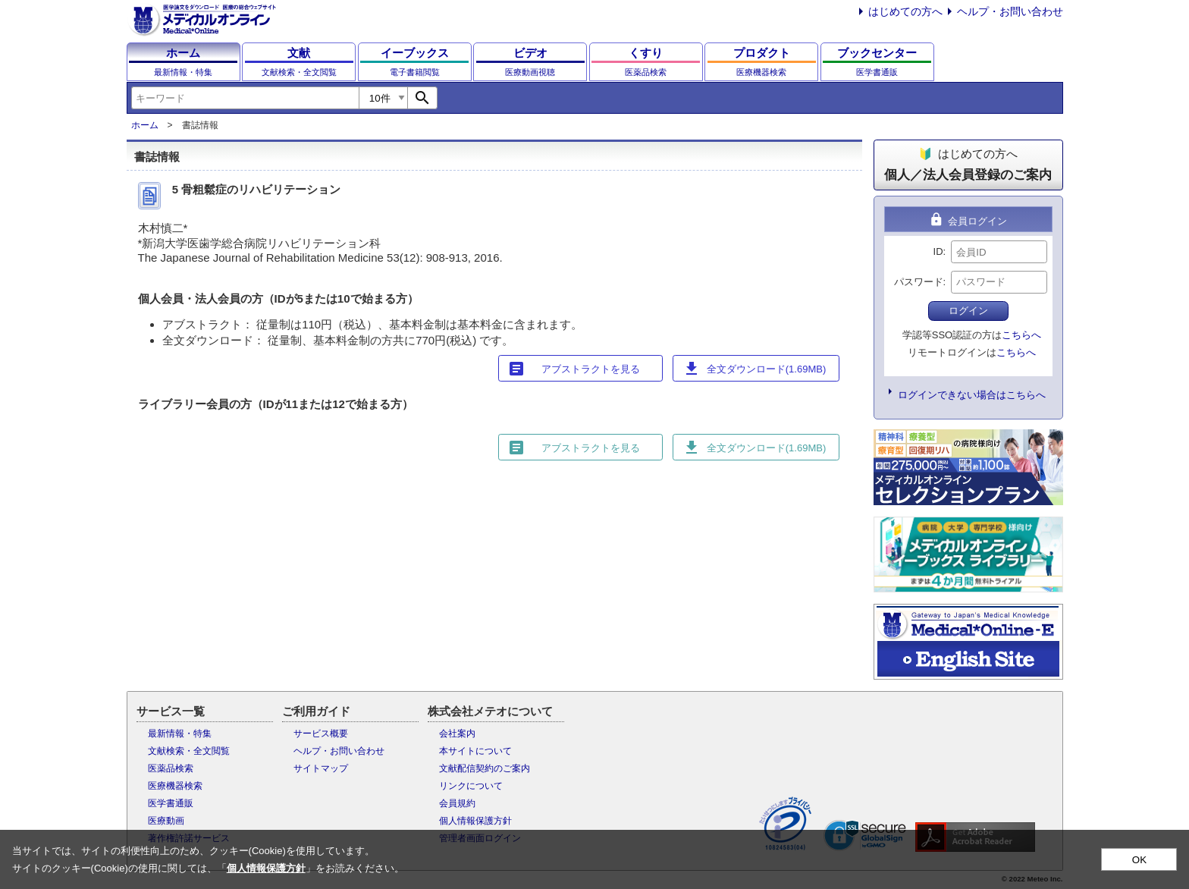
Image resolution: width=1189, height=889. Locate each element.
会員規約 (457, 803)
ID (938, 251)
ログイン (968, 310)
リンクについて (471, 786)
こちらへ (1021, 335)
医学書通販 (170, 803)
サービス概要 (320, 733)
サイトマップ (320, 768)
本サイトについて (475, 751)
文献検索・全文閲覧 (189, 751)
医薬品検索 (170, 768)
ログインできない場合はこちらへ (972, 395)
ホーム (144, 125)
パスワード (918, 281)
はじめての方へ (905, 11)
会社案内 (457, 733)
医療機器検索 (175, 786)
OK (1139, 859)
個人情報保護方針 (475, 820)
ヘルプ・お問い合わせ (1010, 11)
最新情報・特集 (180, 733)
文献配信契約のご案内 (484, 768)
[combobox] (245, 97)
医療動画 (166, 820)
